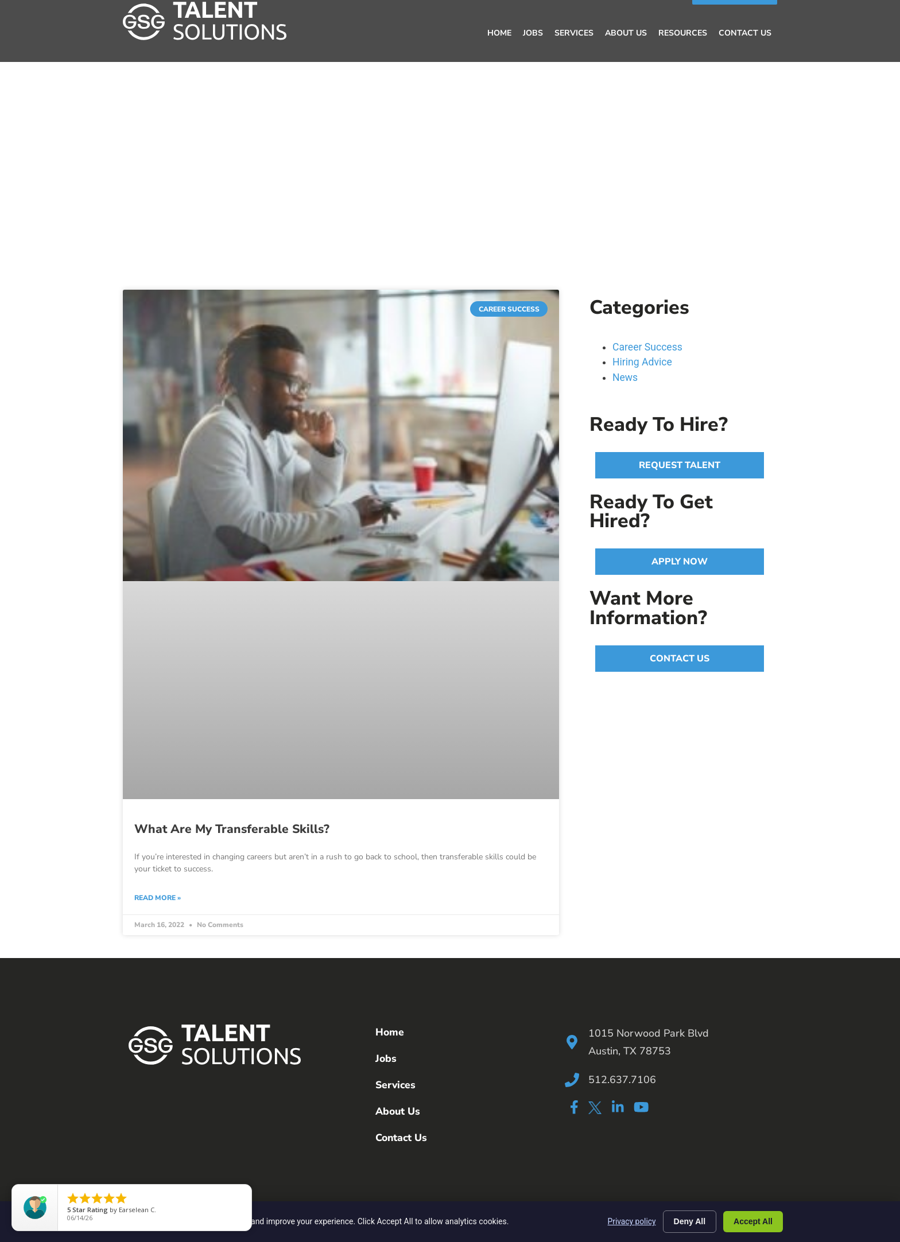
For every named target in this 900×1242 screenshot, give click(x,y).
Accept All (753, 1221)
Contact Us (745, 32)
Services (573, 32)
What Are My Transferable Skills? (231, 828)
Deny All (690, 1221)
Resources (682, 32)
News (625, 377)
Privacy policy (631, 1221)
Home (499, 32)
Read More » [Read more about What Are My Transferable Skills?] (157, 897)
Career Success (647, 346)
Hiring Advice (642, 361)
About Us (626, 32)
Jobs (533, 32)
